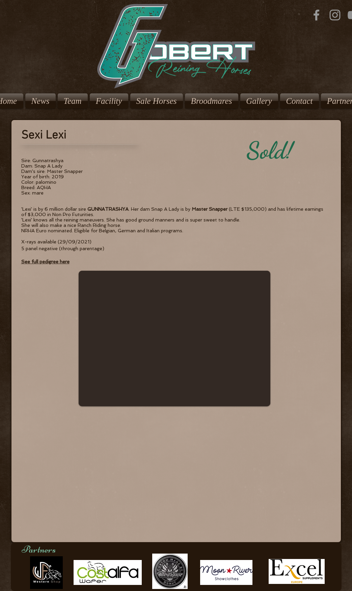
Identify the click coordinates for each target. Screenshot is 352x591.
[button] (174, 338)
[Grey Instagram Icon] (335, 15)
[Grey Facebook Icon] (316, 15)
